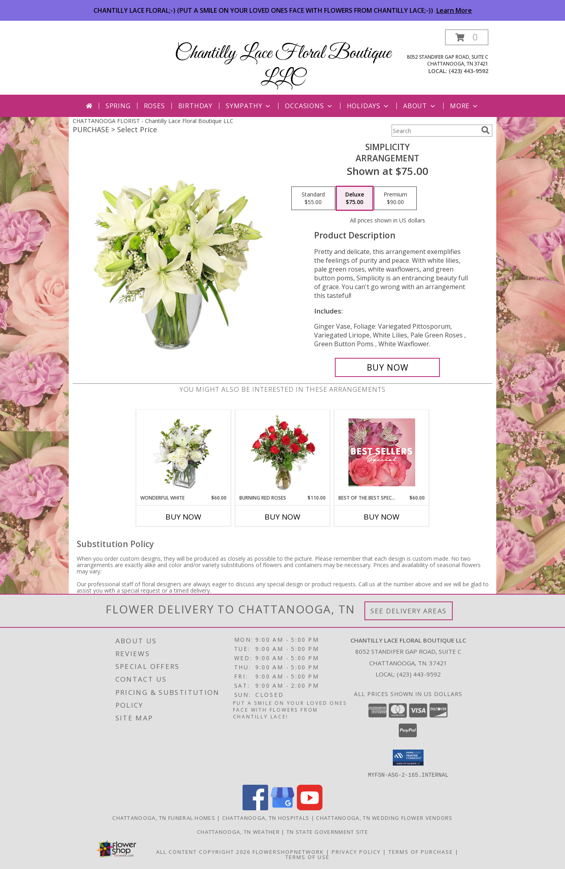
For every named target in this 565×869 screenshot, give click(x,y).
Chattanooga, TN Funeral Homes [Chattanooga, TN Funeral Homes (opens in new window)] (163, 817)
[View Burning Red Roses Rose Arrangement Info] (282, 452)
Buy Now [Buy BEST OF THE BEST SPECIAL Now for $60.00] (382, 517)
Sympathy (249, 105)
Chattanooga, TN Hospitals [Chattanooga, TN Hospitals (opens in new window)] (266, 817)
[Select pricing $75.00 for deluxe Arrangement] (354, 198)
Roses (154, 105)
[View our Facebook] (255, 807)
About (420, 105)
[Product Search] (434, 130)
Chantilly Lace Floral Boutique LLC (283, 66)
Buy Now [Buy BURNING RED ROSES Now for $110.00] (282, 517)
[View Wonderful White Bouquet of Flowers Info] (183, 452)
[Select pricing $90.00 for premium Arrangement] (395, 198)
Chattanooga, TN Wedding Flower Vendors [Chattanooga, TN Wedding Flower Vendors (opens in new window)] (384, 817)
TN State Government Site (327, 831)
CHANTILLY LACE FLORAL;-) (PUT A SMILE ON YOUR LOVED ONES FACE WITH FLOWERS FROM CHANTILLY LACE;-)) (283, 10)
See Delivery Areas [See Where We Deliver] (408, 610)
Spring (118, 105)
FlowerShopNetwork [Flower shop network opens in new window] (288, 851)
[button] (466, 37)
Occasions (309, 105)
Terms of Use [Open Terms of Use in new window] (307, 856)
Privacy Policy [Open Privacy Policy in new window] (356, 851)
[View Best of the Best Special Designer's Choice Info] (381, 452)
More (464, 105)
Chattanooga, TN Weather (238, 831)
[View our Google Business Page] (282, 807)
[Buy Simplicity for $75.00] (387, 367)
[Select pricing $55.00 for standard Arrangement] (313, 198)
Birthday (195, 105)
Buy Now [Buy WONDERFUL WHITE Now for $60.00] (183, 517)
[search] (485, 130)
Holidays (368, 105)
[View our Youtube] (309, 807)
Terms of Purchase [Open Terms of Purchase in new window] (420, 851)
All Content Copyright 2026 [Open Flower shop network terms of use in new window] (203, 851)
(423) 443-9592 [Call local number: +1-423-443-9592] (468, 71)
